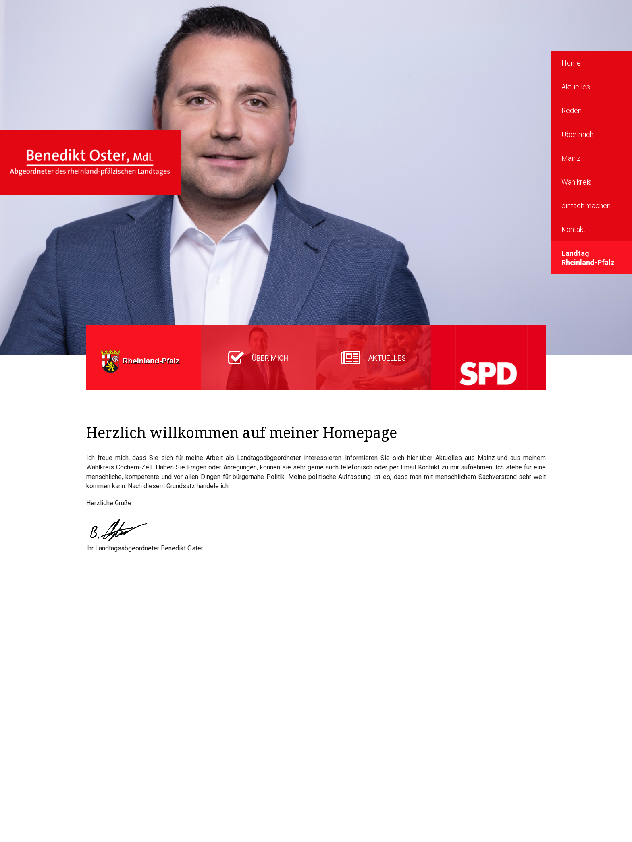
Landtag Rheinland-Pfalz (588, 258)
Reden (571, 110)
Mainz (570, 158)
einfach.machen (586, 205)
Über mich (577, 134)
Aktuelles (575, 87)
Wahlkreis (576, 182)
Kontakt (573, 229)
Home (571, 63)
